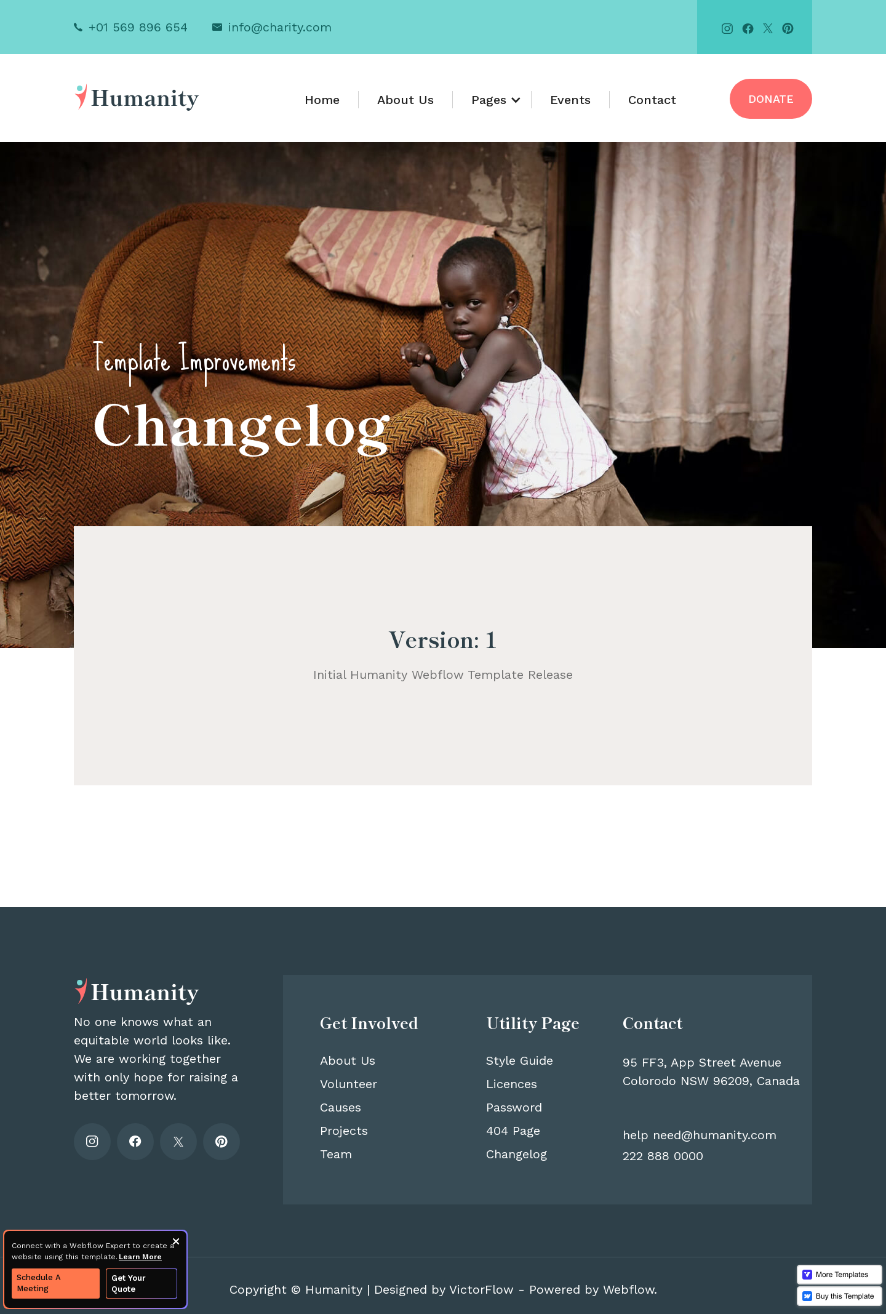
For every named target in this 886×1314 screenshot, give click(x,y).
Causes (340, 1107)
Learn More (140, 1256)
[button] (492, 99)
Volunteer (348, 1083)
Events (570, 99)
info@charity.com (280, 27)
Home (322, 99)
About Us (405, 99)
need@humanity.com (714, 1135)
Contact (652, 99)
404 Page (513, 1130)
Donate (771, 98)
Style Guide (519, 1060)
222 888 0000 (663, 1155)
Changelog (516, 1154)
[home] (136, 96)
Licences (511, 1083)
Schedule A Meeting (39, 1283)
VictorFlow (481, 1289)
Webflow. (630, 1289)
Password (514, 1107)
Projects (344, 1130)
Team (336, 1154)
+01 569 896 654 (138, 27)
